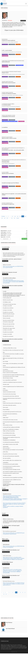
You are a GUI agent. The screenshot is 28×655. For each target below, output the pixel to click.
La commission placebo (6, 105)
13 (22, 592)
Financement (4, 227)
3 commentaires (5, 56)
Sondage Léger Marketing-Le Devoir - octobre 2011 (10, 121)
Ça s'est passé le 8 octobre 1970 (8, 204)
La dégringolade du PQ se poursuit (8, 116)
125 (7, 218)
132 (14, 218)
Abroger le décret (5, 73)
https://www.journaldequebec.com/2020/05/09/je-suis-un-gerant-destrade (13, 267)
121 (22, 216)
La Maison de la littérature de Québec (9, 94)
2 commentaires (5, 143)
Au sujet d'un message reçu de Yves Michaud (10, 183)
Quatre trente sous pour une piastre (8, 83)
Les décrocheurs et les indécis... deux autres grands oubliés (13, 150)
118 (15, 216)
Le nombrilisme (5, 127)
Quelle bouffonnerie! (6, 62)
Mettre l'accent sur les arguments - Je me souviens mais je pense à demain (14, 195)
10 (16, 592)
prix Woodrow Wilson (20, 65)
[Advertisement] (10, 608)
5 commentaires (5, 67)
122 (25, 216)
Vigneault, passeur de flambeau (8, 173)
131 (11, 218)
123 (2, 218)
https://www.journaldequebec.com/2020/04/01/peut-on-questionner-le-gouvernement (14, 534)
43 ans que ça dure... (6, 162)
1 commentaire (5, 99)
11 (18, 592)
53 (6, 594)
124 (4, 218)
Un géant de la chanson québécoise (8, 40)
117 (12, 216)
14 (24, 592)
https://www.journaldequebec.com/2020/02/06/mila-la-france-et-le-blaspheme (13, 547)
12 (20, 592)
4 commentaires (5, 209)
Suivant (17, 218)
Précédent (3, 216)
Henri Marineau (5, 65)
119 (17, 216)
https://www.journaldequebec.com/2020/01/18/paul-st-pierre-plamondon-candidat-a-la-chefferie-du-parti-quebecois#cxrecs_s (13, 584)
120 (20, 216)
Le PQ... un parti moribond (7, 50)
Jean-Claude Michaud (10, 629)
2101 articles (10, 20)
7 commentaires (22, 121)
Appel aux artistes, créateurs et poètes (9, 138)
